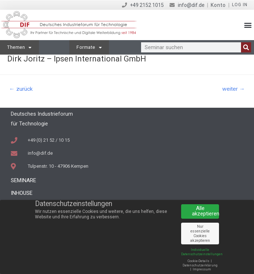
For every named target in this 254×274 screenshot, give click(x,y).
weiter (233, 89)
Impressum (202, 269)
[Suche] (246, 47)
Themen (19, 47)
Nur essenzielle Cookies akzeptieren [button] (200, 233)
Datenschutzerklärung (200, 265)
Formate (89, 47)
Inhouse (21, 193)
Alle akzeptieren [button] (205, 211)
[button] (248, 25)
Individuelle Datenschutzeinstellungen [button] (202, 252)
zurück (21, 89)
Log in (240, 4)
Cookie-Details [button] (199, 261)
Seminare (23, 180)
